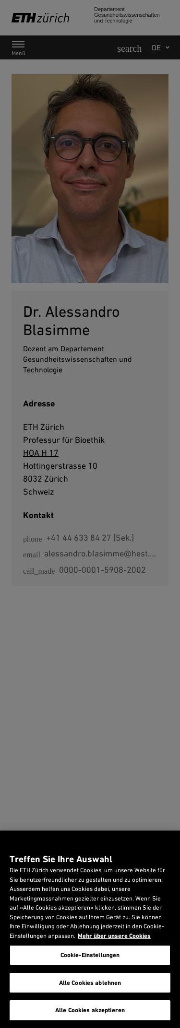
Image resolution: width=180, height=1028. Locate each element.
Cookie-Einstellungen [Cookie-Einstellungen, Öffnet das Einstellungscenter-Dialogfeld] (90, 955)
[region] (90, 929)
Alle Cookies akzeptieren (90, 1010)
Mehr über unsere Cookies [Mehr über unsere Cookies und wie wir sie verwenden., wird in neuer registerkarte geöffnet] (114, 935)
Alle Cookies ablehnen (90, 982)
